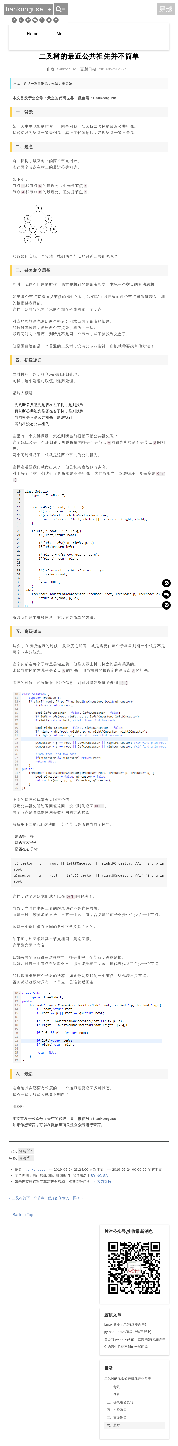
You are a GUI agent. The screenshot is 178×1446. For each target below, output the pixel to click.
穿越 (166, 9)
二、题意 (113, 1395)
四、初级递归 (117, 1410)
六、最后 (113, 1425)
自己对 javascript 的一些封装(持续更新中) (135, 1339)
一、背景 (113, 1387)
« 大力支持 (102, 1181)
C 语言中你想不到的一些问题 (126, 1347)
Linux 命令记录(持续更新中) (125, 1324)
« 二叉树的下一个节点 (26, 1198)
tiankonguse (35, 1169)
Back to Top (23, 1215)
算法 (25, 1151)
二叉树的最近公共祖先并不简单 (127, 1378)
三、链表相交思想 (120, 1402)
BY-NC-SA (99, 1175)
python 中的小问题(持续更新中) (128, 1332)
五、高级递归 (117, 1417)
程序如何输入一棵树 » (65, 1198)
